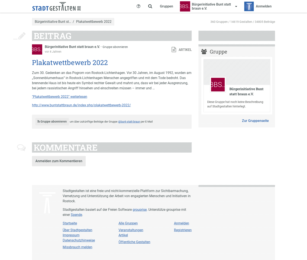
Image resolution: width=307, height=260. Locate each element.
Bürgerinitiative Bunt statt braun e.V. (73, 47)
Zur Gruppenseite (255, 121)
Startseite (70, 223)
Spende (76, 215)
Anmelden (181, 223)
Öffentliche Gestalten (134, 242)
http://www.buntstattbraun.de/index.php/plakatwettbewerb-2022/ (81, 105)
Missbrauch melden (77, 247)
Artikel (123, 235)
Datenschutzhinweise (79, 240)
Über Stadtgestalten (77, 230)
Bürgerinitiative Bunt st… (53, 21)
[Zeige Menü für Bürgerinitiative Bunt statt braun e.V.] (208, 6)
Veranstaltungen (131, 230)
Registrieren (183, 230)
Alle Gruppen (128, 223)
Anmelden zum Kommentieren (58, 161)
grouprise (140, 210)
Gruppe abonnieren (115, 47)
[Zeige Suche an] (150, 6)
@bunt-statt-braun (129, 121)
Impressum (71, 235)
